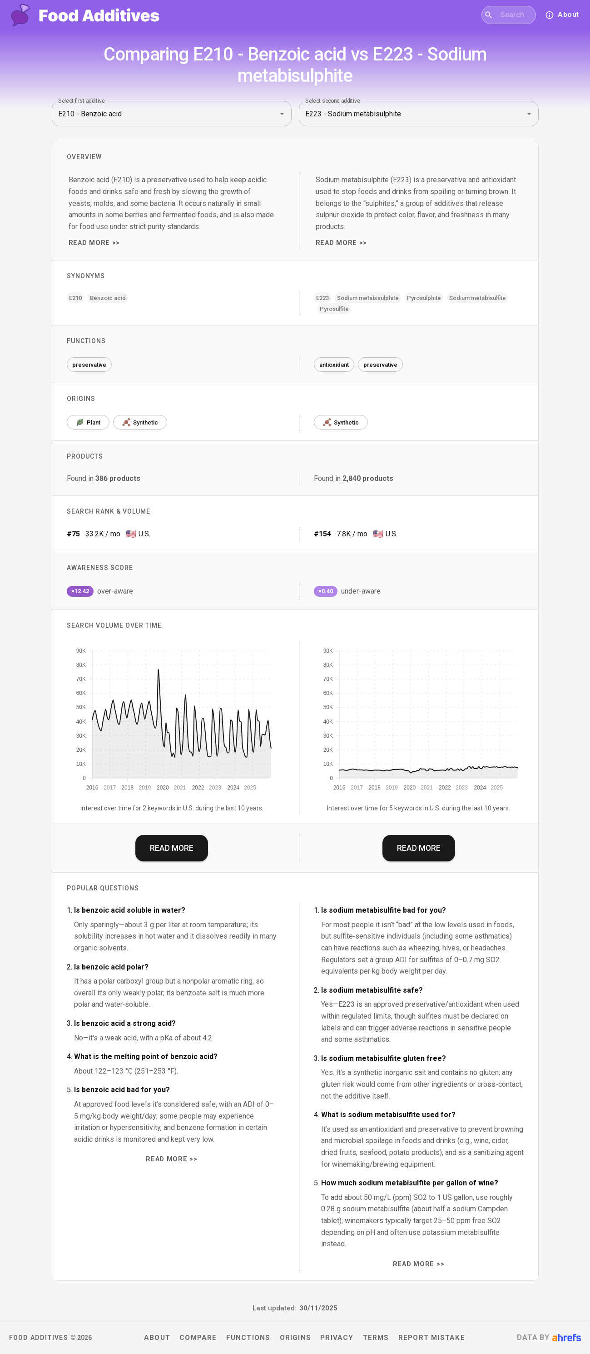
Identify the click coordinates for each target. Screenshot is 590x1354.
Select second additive (332, 101)
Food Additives (38, 1337)
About (157, 1338)
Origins (296, 1338)
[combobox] (514, 15)
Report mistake (431, 1338)
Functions (248, 1338)
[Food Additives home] (85, 15)
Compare (198, 1338)
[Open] (282, 113)
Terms (376, 1338)
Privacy (337, 1338)
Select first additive (81, 101)
